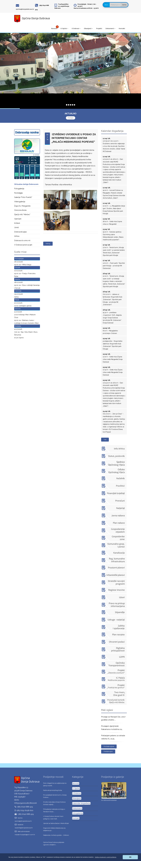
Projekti (99, 28)
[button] (105, 857)
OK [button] (130, 857)
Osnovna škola (20, 210)
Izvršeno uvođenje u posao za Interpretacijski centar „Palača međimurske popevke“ (74, 138)
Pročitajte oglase (109, 746)
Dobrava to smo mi (22, 240)
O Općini (64, 28)
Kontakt (122, 28)
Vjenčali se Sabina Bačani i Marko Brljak (56, 823)
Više (105, 439)
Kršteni (17, 223)
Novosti (54, 28)
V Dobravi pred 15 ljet (23, 245)
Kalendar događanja (81, 803)
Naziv (106, 5)
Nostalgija (18, 193)
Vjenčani (17, 219)
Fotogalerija (19, 188)
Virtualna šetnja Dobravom (26, 184)
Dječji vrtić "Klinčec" (22, 214)
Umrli (16, 227)
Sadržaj (124, 5)
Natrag (48, 243)
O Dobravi (76, 28)
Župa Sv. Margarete (22, 206)
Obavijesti (88, 28)
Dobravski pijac (20, 232)
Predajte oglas (108, 751)
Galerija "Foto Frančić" (23, 197)
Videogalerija (19, 201)
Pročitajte (70, 118)
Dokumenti (110, 28)
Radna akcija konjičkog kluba (52, 790)
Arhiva (16, 236)
